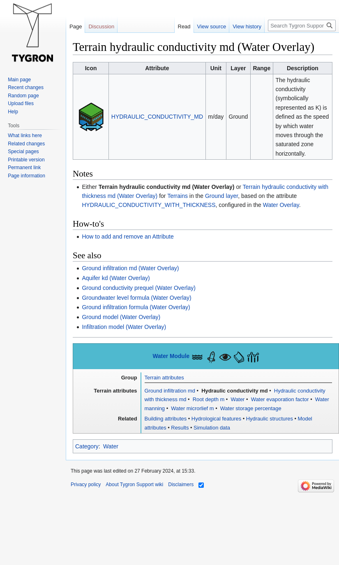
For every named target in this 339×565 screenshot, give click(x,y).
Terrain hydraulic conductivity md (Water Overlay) (167, 187)
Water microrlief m (192, 408)
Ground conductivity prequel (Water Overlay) (138, 288)
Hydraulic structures (269, 419)
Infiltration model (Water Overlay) (124, 327)
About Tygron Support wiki (134, 484)
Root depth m (207, 399)
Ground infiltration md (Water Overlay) (130, 268)
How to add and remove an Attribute (127, 236)
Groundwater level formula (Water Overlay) (136, 297)
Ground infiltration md (170, 391)
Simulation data (212, 428)
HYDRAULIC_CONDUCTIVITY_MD (157, 116)
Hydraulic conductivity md (234, 391)
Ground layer (221, 196)
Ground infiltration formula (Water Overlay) (136, 307)
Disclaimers (181, 484)
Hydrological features (216, 419)
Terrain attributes (164, 377)
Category (87, 446)
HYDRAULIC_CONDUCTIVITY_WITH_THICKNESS (148, 205)
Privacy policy (86, 484)
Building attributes (166, 419)
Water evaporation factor (279, 399)
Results (180, 428)
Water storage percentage (250, 408)
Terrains (177, 196)
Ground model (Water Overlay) (121, 317)
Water (237, 399)
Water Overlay (281, 205)
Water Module (170, 356)
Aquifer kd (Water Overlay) (116, 278)
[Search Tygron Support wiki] (302, 25)
